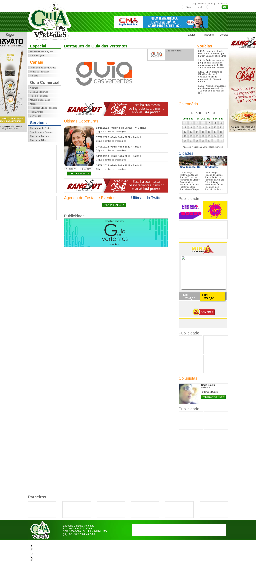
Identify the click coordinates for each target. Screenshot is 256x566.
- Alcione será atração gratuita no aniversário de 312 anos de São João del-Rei (212, 89)
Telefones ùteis (187, 187)
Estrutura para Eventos (41, 132)
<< (192, 113)
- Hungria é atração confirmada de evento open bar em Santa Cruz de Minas (212, 53)
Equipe (191, 34)
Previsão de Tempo (189, 189)
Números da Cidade (190, 180)
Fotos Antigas (186, 182)
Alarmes (34, 88)
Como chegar (186, 172)
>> (214, 113)
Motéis (33, 104)
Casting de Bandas (39, 136)
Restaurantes (36, 112)
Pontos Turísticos (188, 177)
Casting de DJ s (38, 140)
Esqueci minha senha (202, 3)
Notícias (34, 75)
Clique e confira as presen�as (111, 131)
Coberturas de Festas (40, 128)
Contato (224, 34)
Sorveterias (35, 116)
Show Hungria (37, 55)
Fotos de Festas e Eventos (43, 67)
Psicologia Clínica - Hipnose (43, 108)
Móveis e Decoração (40, 100)
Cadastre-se (222, 3)
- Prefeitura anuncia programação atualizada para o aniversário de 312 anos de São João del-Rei (211, 64)
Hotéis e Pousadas (39, 96)
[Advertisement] (44, 169)
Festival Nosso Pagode (41, 51)
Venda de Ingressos (39, 71)
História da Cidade (189, 175)
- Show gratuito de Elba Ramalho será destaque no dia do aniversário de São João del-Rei (210, 77)
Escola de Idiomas (39, 92)
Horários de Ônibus (189, 184)
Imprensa (209, 34)
